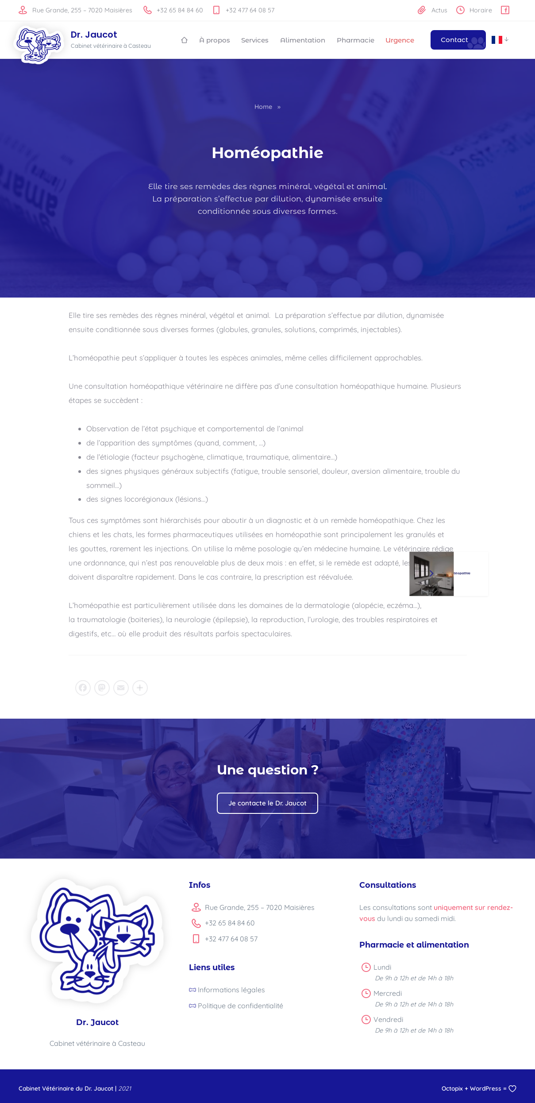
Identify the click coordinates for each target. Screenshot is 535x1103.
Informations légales (231, 989)
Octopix (452, 1087)
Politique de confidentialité (240, 1004)
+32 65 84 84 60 (173, 10)
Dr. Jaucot (94, 35)
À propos (214, 39)
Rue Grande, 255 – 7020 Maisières (75, 10)
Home (263, 106)
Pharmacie (355, 39)
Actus (432, 10)
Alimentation (302, 39)
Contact (454, 39)
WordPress (485, 1087)
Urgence (399, 39)
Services (255, 39)
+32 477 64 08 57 (243, 10)
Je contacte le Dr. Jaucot (267, 802)
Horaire (474, 10)
